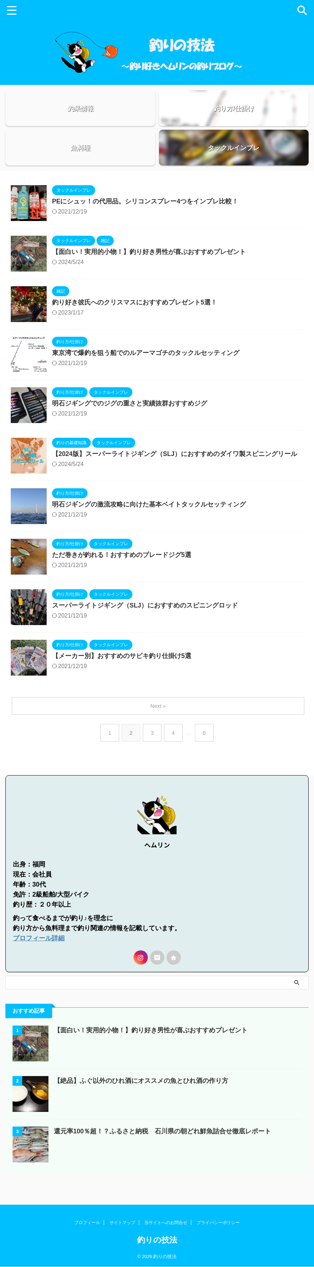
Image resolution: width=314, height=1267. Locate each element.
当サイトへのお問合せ (165, 1222)
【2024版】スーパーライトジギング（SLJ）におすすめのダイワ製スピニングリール (175, 473)
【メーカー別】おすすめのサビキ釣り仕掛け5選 (121, 675)
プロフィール (87, 1222)
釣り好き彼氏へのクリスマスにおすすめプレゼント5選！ (134, 321)
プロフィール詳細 (39, 952)
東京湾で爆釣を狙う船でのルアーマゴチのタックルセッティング (145, 372)
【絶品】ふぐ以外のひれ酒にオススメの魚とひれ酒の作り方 (141, 1094)
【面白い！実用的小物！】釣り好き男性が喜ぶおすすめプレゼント (149, 271)
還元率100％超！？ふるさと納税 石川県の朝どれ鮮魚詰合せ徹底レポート (162, 1145)
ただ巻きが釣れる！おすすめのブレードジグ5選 (121, 574)
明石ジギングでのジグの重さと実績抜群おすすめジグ (129, 422)
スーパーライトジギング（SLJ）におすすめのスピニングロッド (145, 624)
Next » (158, 725)
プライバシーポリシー (218, 1222)
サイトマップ (122, 1222)
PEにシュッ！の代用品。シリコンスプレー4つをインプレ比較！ (145, 220)
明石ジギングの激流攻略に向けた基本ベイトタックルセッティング (149, 523)
